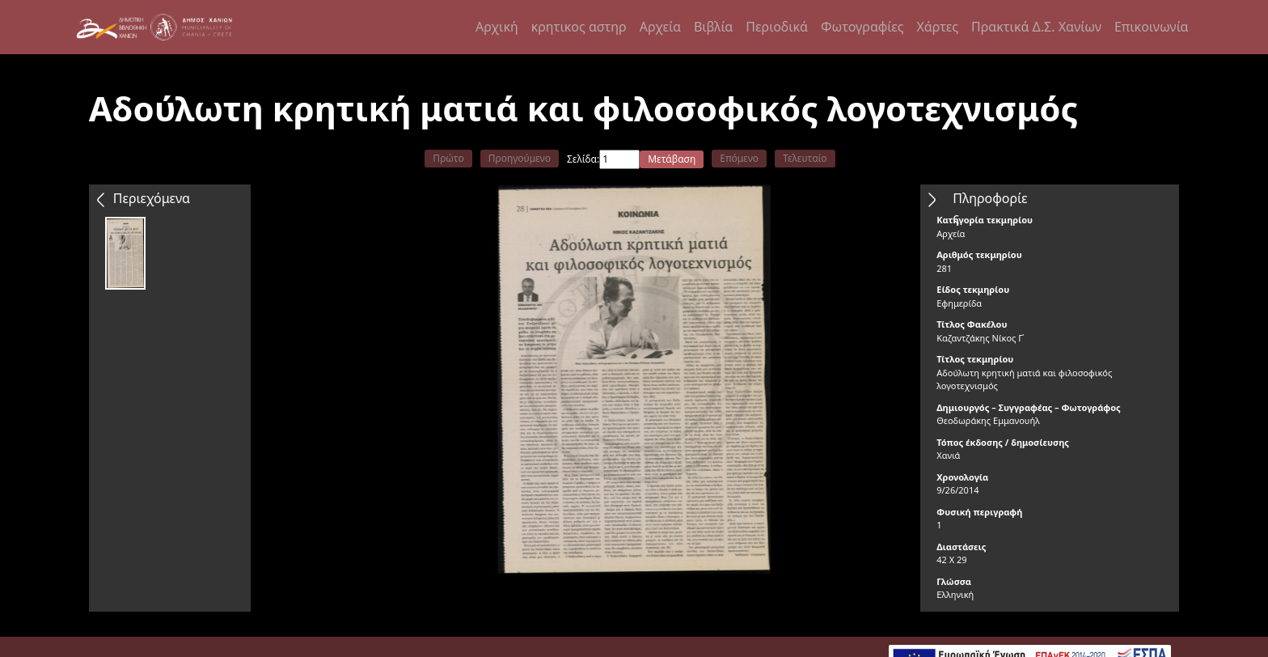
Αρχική (497, 27)
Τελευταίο (805, 158)
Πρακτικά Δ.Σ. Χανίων (1036, 27)
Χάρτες (936, 27)
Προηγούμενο (519, 158)
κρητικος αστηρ (579, 27)
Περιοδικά (777, 27)
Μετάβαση (671, 159)
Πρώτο (448, 158)
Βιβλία (713, 27)
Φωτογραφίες (862, 27)
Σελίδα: (583, 159)
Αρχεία (660, 27)
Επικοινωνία (1151, 27)
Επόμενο (739, 158)
